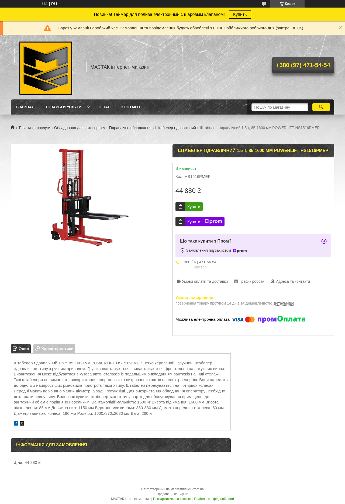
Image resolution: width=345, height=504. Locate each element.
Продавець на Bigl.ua (172, 494)
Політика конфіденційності (214, 499)
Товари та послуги (34, 128)
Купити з (204, 221)
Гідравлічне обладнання (130, 128)
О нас (104, 107)
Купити (193, 206)
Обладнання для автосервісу (79, 128)
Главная (25, 107)
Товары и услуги (63, 107)
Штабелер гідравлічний (175, 128)
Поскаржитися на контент (172, 499)
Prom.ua (198, 489)
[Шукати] (321, 107)
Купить (240, 14)
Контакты (131, 107)
